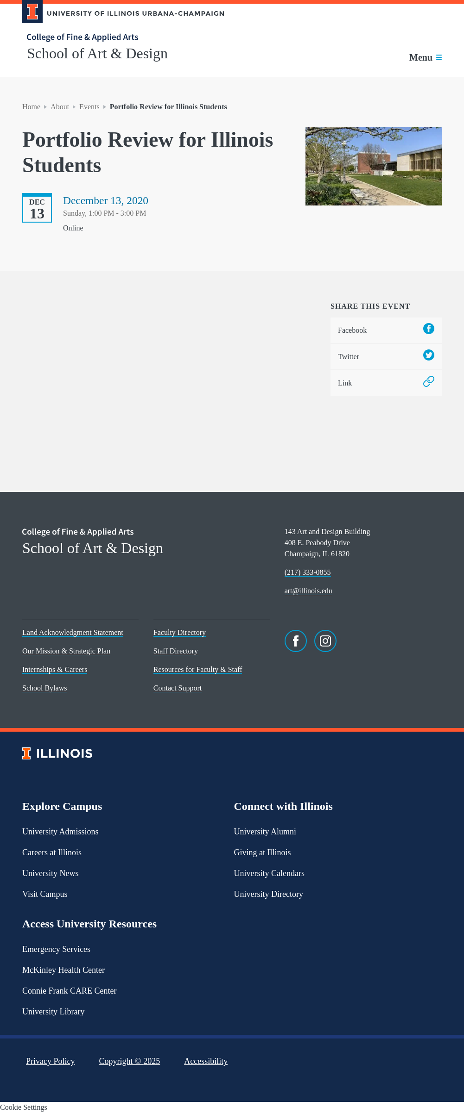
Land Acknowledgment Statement (72, 632)
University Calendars (269, 873)
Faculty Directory (179, 632)
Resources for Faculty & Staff (197, 669)
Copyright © (129, 1061)
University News (50, 873)
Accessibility (206, 1061)
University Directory (268, 894)
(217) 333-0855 (308, 572)
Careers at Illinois (52, 852)
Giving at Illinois (262, 852)
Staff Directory (175, 651)
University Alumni (265, 831)
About (60, 107)
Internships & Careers (54, 669)
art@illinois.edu (308, 591)
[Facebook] (296, 641)
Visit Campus (44, 894)
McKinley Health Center (63, 970)
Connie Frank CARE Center (69, 990)
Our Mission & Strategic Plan (66, 651)
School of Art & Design (97, 53)
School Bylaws (44, 688)
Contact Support (177, 688)
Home (31, 107)
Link (386, 383)
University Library (53, 1011)
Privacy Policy (50, 1061)
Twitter (386, 356)
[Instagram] (325, 641)
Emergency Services (56, 949)
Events (89, 107)
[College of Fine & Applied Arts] (119, 37)
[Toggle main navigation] (425, 57)
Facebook (386, 330)
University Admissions (60, 831)
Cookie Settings (23, 1107)
